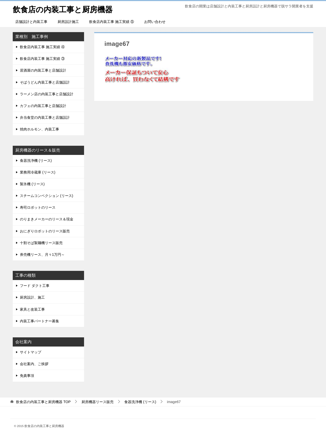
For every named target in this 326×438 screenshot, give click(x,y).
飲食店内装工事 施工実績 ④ (42, 47)
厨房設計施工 (68, 22)
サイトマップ (30, 352)
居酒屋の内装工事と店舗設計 (43, 70)
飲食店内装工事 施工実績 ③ (42, 59)
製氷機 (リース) (32, 184)
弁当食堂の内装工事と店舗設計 (45, 117)
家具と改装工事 (32, 309)
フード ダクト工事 (34, 286)
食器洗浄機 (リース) (36, 160)
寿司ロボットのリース (38, 207)
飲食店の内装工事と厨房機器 (63, 9)
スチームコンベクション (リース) (46, 196)
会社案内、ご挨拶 (34, 364)
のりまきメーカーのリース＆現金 (46, 219)
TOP (43, 402)
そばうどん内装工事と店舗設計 (45, 82)
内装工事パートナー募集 (39, 321)
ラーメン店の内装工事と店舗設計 (46, 94)
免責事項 (27, 376)
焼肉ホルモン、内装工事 (39, 129)
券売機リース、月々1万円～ (42, 255)
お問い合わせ (155, 22)
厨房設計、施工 (32, 297)
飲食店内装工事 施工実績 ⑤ (111, 22)
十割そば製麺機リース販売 (41, 243)
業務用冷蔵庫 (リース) (37, 172)
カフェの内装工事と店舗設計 (43, 106)
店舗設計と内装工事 (31, 22)
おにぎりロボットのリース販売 (45, 231)
